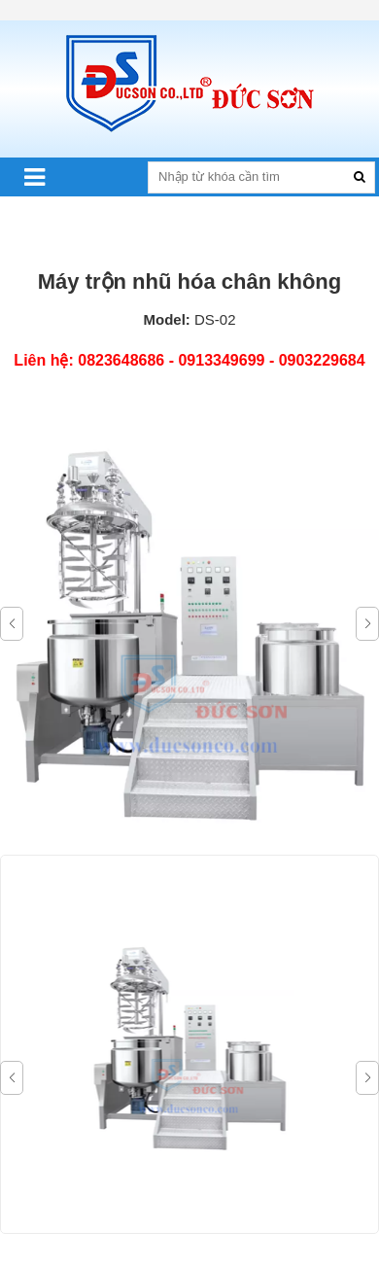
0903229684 (322, 360)
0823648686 (121, 360)
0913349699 (221, 360)
